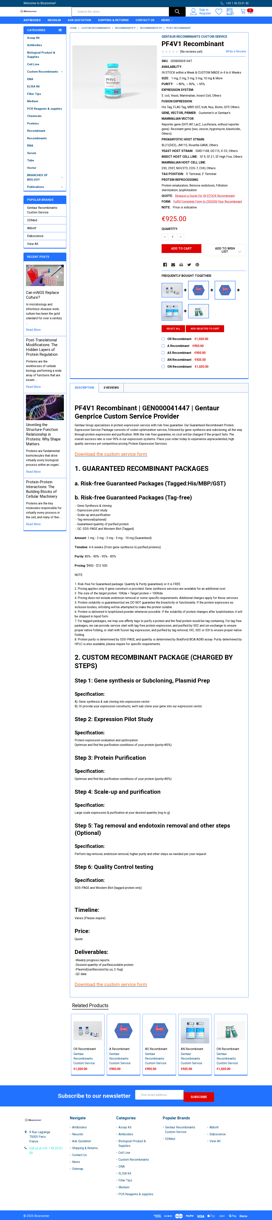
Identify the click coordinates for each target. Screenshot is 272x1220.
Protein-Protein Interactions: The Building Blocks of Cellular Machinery (41, 492)
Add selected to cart (207, 329)
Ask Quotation (79, 23)
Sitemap (77, 1167)
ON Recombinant (228, 1049)
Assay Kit (33, 41)
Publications (45, 190)
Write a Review (236, 55)
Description (84, 388)
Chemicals (34, 119)
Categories (36, 33)
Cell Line (33, 68)
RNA (30, 149)
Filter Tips (34, 97)
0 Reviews (111, 388)
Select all (173, 329)
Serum (31, 156)
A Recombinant (119, 1049)
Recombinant (36, 134)
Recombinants (37, 141)
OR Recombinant (84, 1049)
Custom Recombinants (45, 75)
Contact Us (145, 23)
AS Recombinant (156, 1049)
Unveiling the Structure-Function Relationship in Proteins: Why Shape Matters (43, 438)
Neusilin (54, 23)
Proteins (33, 127)
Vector (31, 171)
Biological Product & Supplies (41, 58)
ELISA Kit (33, 90)
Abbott (31, 231)
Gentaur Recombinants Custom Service (42, 213)
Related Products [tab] (90, 1006)
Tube (30, 164)
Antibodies (32, 23)
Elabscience (35, 239)
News (167, 23)
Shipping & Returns (113, 23)
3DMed (32, 224)
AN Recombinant (192, 1049)
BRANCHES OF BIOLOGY (45, 181)
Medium (32, 104)
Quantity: (170, 232)
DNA (30, 82)
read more (33, 333)
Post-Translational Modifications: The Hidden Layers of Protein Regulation (42, 350)
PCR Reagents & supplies (44, 112)
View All (32, 247)
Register (201, 15)
